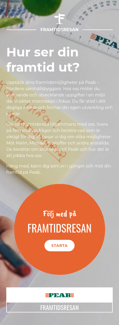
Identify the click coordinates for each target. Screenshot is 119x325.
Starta (59, 245)
